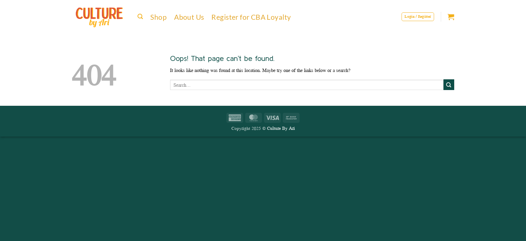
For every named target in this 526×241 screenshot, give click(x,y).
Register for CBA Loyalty (251, 17)
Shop (158, 17)
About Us (189, 17)
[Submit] (448, 84)
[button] (140, 16)
